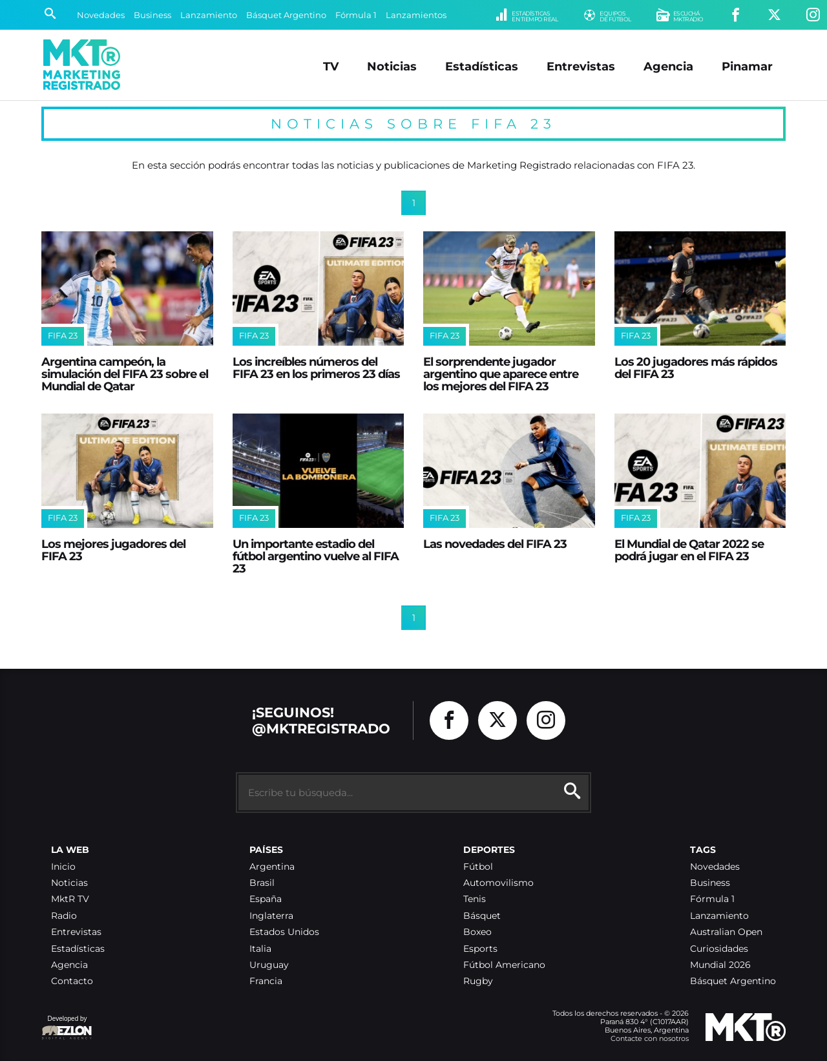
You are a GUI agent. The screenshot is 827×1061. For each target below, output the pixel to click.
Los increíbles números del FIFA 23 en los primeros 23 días (316, 368)
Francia (265, 981)
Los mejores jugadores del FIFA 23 (113, 550)
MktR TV (70, 899)
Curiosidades (719, 949)
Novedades (101, 15)
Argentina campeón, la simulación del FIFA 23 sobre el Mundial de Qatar (124, 374)
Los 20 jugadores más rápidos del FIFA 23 (695, 368)
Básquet (482, 916)
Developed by (67, 1028)
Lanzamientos (416, 15)
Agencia (668, 66)
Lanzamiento (208, 15)
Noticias (392, 66)
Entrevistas (581, 66)
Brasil (262, 883)
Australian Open (726, 932)
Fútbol (478, 867)
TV (331, 66)
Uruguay (269, 965)
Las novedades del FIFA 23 (495, 544)
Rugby (478, 981)
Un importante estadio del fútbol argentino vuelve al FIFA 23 (316, 556)
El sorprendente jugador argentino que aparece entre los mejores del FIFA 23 (500, 374)
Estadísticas (481, 66)
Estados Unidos (284, 932)
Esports (480, 949)
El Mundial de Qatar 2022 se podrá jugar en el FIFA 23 (689, 550)
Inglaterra (271, 916)
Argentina (272, 867)
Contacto (72, 981)
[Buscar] (50, 15)
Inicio (63, 867)
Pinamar (747, 66)
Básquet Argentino (286, 15)
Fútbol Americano (504, 965)
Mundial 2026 (720, 965)
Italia (260, 949)
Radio (64, 916)
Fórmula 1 (356, 15)
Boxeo (477, 932)
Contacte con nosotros (650, 1038)
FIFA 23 (63, 336)
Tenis (474, 899)
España (265, 899)
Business (152, 15)
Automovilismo (498, 883)
